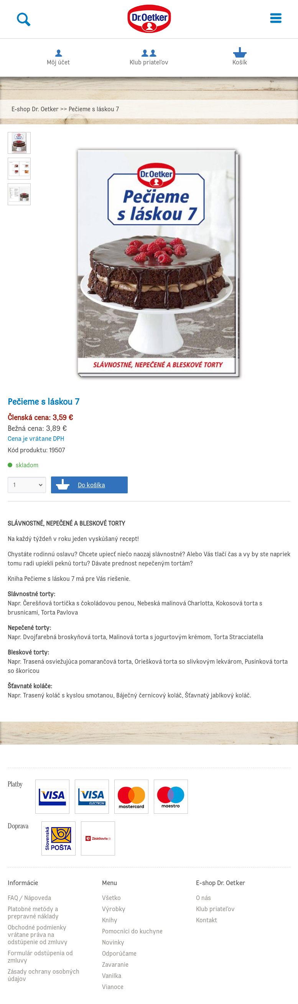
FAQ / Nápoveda (29, 898)
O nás (203, 898)
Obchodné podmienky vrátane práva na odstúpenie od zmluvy (38, 935)
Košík (239, 56)
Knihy (109, 920)
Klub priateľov (149, 56)
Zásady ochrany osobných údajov (43, 975)
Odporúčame (119, 953)
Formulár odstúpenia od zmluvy (40, 957)
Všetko (111, 898)
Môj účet (58, 56)
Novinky (113, 942)
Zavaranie (115, 964)
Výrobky (113, 909)
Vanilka (111, 975)
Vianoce (112, 987)
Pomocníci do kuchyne (132, 931)
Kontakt (206, 920)
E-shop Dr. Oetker (35, 109)
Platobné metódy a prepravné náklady (33, 912)
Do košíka (91, 485)
